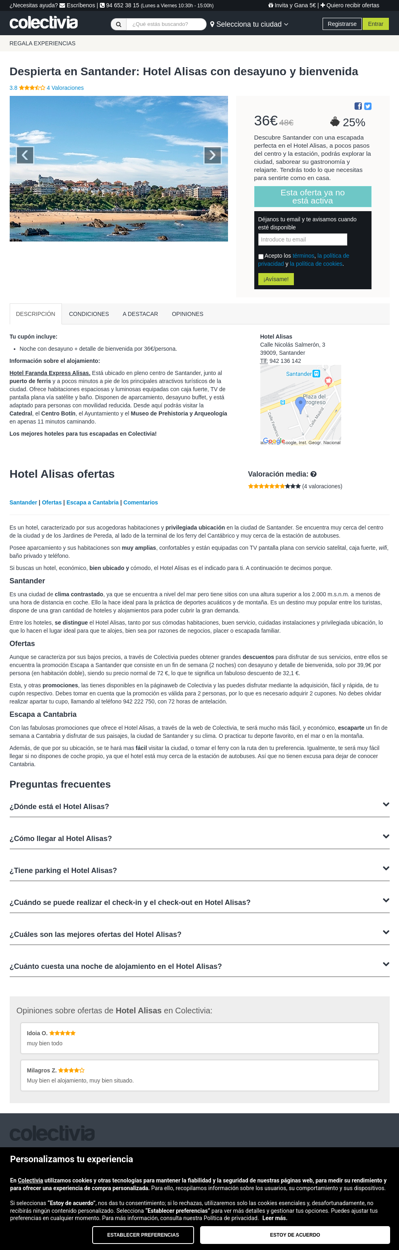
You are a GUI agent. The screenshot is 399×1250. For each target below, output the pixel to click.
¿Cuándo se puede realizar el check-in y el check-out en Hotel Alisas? (200, 901)
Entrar (375, 24)
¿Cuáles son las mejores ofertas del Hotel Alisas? (200, 933)
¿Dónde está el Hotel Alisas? (200, 806)
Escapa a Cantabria (92, 502)
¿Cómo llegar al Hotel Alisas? (200, 838)
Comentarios (140, 502)
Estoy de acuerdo (295, 1235)
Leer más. (274, 1218)
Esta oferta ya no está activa (313, 196)
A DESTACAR (140, 314)
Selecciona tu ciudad (249, 24)
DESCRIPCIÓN (35, 314)
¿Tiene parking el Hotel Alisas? (200, 869)
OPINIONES (187, 314)
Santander (23, 502)
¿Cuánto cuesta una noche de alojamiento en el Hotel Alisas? (200, 965)
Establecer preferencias (143, 1235)
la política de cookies (316, 264)
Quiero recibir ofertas (350, 5)
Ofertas (52, 502)
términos (304, 255)
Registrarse (342, 24)
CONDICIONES (89, 314)
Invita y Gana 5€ (292, 5)
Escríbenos (77, 5)
